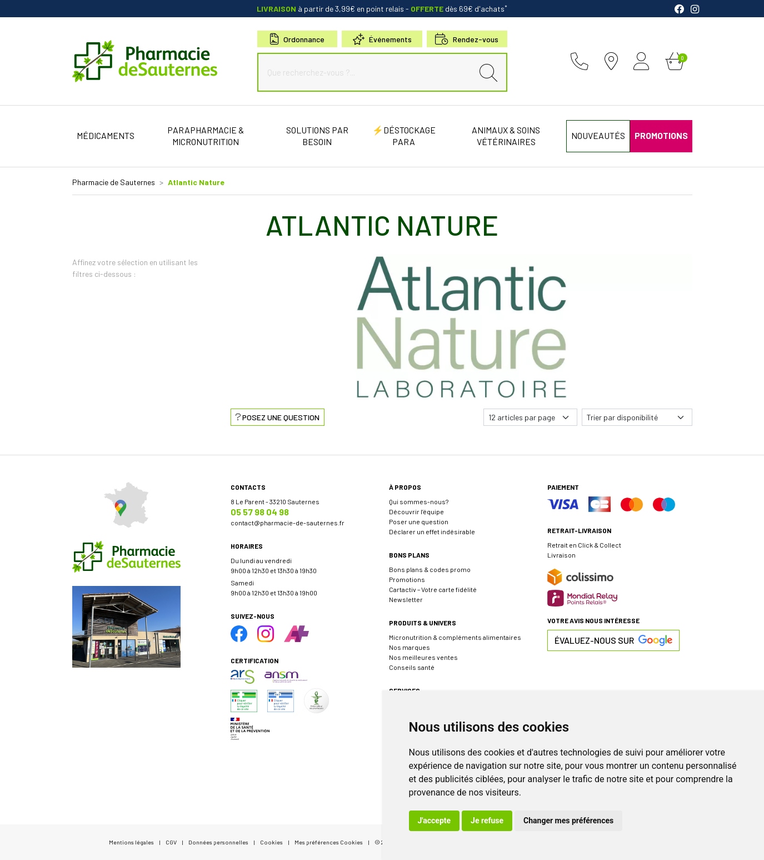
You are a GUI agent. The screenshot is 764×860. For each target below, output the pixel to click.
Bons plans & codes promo (430, 569)
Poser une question (418, 521)
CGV (171, 842)
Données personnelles (218, 842)
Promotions (407, 579)
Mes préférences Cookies (328, 842)
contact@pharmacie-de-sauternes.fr (287, 522)
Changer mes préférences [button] (568, 820)
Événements (382, 39)
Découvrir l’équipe (416, 511)
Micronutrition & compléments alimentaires (455, 637)
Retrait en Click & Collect (584, 545)
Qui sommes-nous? (418, 501)
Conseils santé (412, 667)
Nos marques (409, 647)
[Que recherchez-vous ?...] (367, 72)
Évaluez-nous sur (613, 640)
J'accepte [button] (434, 820)
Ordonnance (297, 39)
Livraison (561, 555)
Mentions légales (131, 842)
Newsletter (406, 599)
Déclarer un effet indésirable (432, 531)
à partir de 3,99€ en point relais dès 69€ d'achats (382, 8)
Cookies (271, 842)
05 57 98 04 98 (260, 511)
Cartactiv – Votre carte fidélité (433, 589)
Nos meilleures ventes (423, 657)
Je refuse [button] (487, 820)
